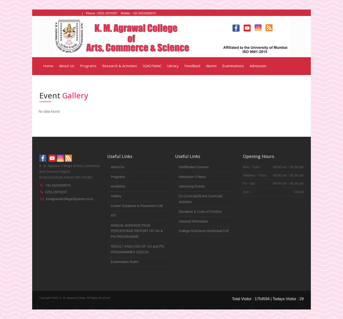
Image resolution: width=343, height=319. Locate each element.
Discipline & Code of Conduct (200, 211)
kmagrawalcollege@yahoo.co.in (69, 199)
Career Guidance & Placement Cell (137, 206)
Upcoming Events (192, 186)
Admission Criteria (192, 177)
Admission (258, 65)
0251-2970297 (56, 192)
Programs (88, 65)
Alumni (211, 65)
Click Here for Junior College (59, 13)
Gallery (116, 196)
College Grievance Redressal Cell (204, 231)
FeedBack (192, 65)
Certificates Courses (194, 167)
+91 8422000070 (58, 185)
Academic (118, 186)
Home (47, 65)
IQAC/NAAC (152, 65)
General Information (193, 221)
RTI (113, 216)
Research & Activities (119, 65)
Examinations (233, 65)
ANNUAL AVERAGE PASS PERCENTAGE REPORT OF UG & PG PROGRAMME (137, 231)
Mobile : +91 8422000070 (138, 13)
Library (173, 65)
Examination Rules (125, 262)
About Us (66, 65)
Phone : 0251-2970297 (101, 13)
